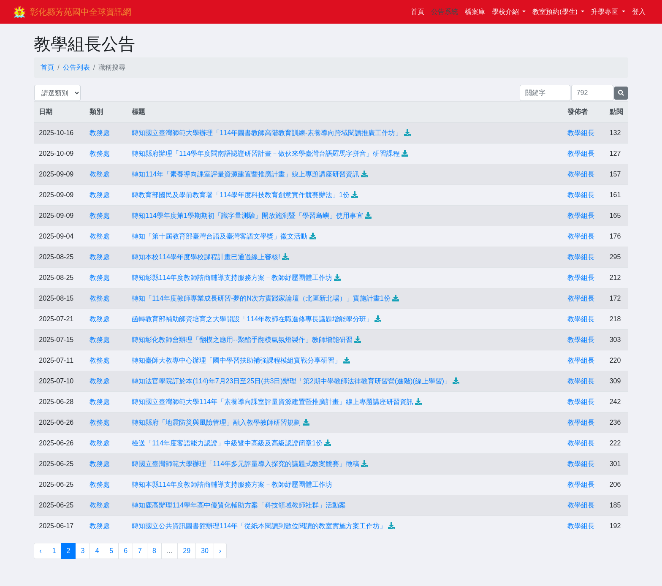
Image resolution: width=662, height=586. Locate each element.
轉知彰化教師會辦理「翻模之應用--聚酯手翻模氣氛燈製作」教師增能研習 (242, 339)
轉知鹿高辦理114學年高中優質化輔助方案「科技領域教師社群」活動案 (239, 505)
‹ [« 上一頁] (40, 550)
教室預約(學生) (555, 11)
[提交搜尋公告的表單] (621, 93)
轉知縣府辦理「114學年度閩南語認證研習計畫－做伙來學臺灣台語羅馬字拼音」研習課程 (266, 153)
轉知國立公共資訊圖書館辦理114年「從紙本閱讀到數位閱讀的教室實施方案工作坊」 (259, 525)
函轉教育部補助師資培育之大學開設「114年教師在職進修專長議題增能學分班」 (252, 319)
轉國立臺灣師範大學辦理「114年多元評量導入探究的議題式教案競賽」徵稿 (245, 463)
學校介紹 (506, 11)
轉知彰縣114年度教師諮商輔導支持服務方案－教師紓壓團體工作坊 (232, 277)
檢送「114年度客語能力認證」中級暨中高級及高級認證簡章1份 (227, 443)
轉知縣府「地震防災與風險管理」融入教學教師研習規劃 (216, 422)
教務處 (100, 132)
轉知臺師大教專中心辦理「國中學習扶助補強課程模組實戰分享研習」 (236, 360)
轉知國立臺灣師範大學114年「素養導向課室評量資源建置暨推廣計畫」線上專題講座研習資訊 (272, 401)
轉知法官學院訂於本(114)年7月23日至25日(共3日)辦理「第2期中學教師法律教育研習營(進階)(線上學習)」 (291, 381)
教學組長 (580, 132)
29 (186, 550)
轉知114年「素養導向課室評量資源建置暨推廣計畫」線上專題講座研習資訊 (245, 174)
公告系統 (444, 11)
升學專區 (605, 11)
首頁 (419, 10)
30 (205, 550)
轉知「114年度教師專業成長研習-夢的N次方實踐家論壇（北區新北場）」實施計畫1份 (261, 298)
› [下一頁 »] (220, 550)
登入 (639, 11)
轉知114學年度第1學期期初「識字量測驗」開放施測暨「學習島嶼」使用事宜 (247, 215)
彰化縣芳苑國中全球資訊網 (80, 11)
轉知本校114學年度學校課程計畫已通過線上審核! (206, 256)
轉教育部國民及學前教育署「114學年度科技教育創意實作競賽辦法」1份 (241, 194)
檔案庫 (475, 11)
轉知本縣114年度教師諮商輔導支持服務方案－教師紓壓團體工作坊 (232, 484)
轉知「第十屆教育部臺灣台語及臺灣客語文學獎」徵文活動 (219, 236)
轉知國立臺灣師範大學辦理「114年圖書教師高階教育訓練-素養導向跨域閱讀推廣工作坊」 (267, 132)
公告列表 (76, 67)
